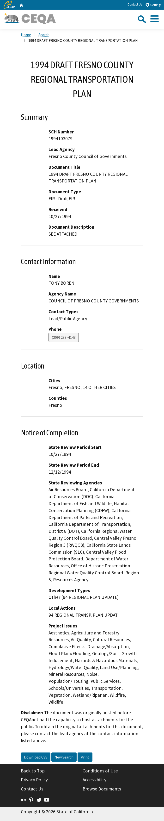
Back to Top (33, 771)
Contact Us (135, 4)
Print (85, 757)
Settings (153, 4)
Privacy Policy (34, 780)
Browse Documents (102, 789)
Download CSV (35, 757)
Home (26, 34)
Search (43, 34)
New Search (64, 757)
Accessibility (94, 780)
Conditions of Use (100, 771)
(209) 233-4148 (64, 337)
